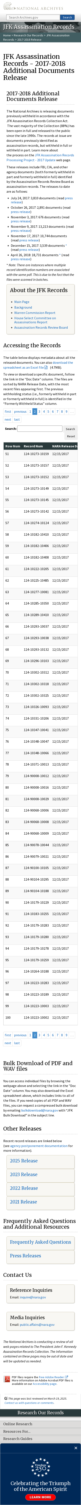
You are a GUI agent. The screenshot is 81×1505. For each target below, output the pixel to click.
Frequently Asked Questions (40, 1242)
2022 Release (24, 1188)
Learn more (40, 1497)
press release (20, 212)
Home (7, 35)
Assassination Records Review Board (41, 327)
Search (67, 17)
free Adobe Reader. (53, 1377)
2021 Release (23, 1202)
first (8, 411)
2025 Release (24, 1160)
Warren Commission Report (35, 312)
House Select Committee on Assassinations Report (35, 320)
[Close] (76, 1448)
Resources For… (16, 1432)
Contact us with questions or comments (29, 1403)
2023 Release (23, 1174)
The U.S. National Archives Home (33, 7)
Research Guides (17, 1439)
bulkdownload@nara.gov (39, 1110)
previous (20, 411)
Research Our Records (28, 35)
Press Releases (25, 1255)
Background (23, 307)
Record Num (33, 446)
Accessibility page (45, 1384)
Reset (71, 436)
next (8, 419)
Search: (11, 428)
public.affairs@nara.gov (37, 1324)
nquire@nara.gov (33, 1297)
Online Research (17, 1424)
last (17, 419)
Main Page (21, 302)
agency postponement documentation (39, 1146)
